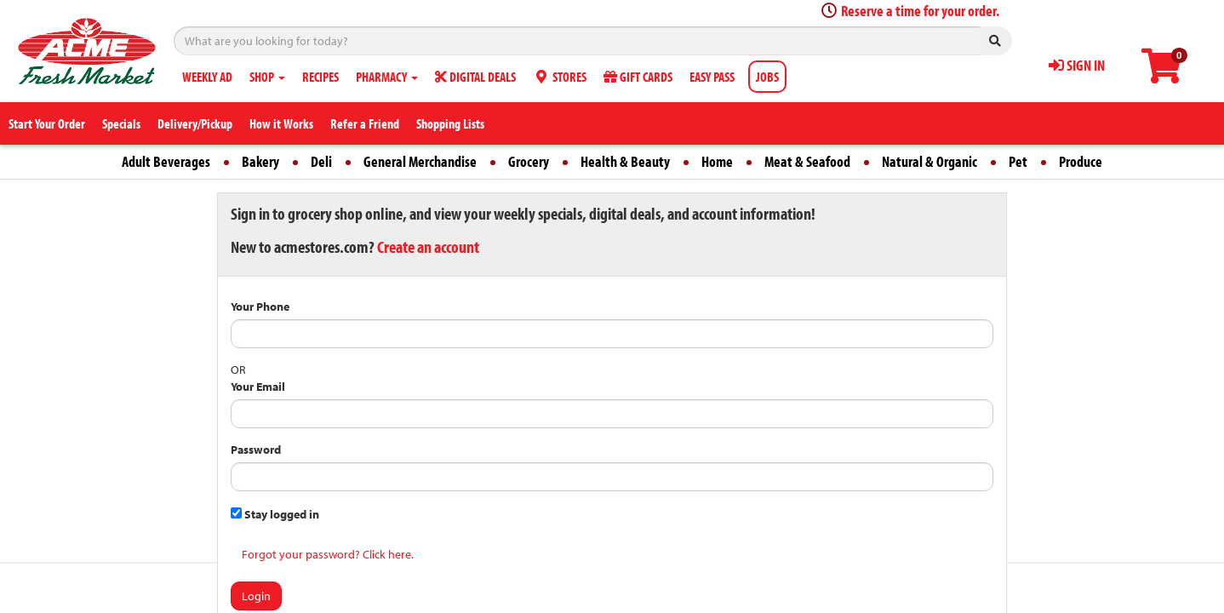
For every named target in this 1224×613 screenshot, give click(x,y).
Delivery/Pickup (194, 123)
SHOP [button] (267, 76)
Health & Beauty (625, 161)
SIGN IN (1077, 65)
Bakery (260, 161)
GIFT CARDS (637, 76)
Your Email (258, 386)
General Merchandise (420, 161)
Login (256, 596)
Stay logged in (275, 514)
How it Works (281, 123)
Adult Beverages (166, 161)
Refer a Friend (364, 123)
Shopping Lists (450, 123)
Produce (1080, 161)
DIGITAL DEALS (475, 76)
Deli (321, 161)
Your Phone (260, 306)
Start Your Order (47, 123)
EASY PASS (712, 76)
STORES (559, 76)
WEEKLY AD (207, 76)
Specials (121, 123)
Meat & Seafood (807, 161)
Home (717, 161)
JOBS (767, 76)
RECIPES (320, 76)
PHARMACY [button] (387, 76)
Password (256, 449)
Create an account (428, 246)
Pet (1018, 161)
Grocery (528, 161)
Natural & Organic (929, 161)
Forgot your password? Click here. (328, 554)
